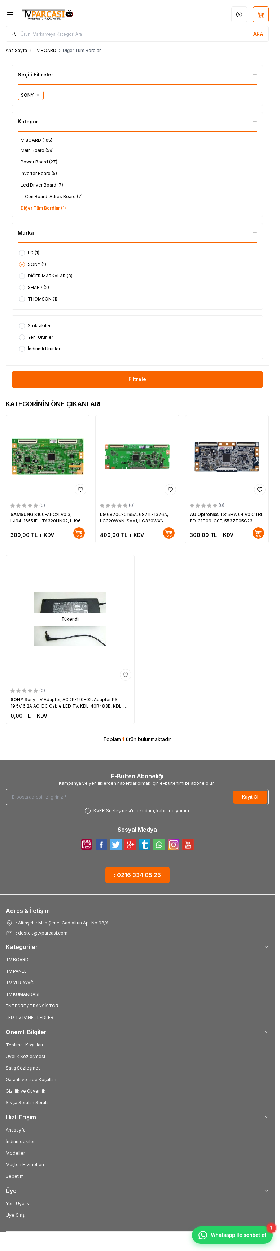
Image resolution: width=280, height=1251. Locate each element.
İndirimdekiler (20, 1141)
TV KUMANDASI (22, 994)
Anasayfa (16, 1130)
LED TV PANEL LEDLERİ (30, 1017)
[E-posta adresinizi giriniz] (137, 797)
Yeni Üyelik (17, 1203)
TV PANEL (16, 971)
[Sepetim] (261, 14)
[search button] (258, 34)
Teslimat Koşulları (24, 1044)
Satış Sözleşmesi (24, 1068)
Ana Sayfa (16, 50)
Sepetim (15, 1176)
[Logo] (56, 14)
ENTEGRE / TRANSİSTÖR (32, 1006)
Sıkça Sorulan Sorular (28, 1102)
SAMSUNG (22, 514)
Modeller (15, 1153)
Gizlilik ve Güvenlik (25, 1091)
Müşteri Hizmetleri (25, 1164)
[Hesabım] (239, 14)
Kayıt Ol (250, 797)
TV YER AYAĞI (20, 982)
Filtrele (137, 379)
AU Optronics (205, 514)
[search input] (137, 34)
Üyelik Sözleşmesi (25, 1056)
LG (103, 514)
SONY (17, 699)
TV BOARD (45, 50)
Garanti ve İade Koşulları (31, 1079)
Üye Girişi (16, 1215)
